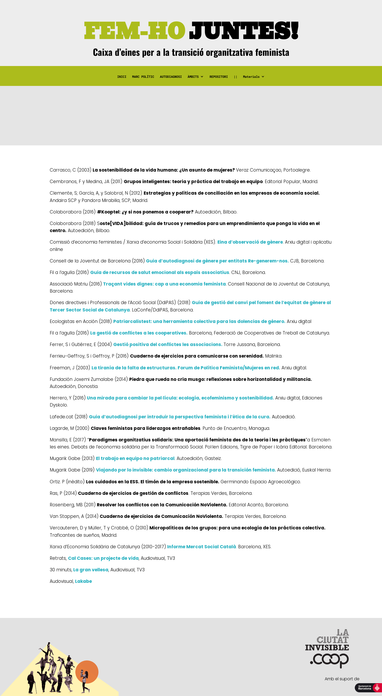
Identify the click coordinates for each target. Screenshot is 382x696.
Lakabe (83, 581)
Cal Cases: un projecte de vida (103, 558)
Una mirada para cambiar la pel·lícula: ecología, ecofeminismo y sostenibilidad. (180, 398)
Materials (251, 77)
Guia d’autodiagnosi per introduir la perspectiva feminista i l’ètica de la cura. (180, 417)
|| (235, 77)
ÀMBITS (193, 77)
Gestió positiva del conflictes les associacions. (167, 344)
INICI (121, 77)
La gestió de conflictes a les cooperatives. (139, 333)
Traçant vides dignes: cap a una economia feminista (164, 284)
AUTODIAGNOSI (171, 77)
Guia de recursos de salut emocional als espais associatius (159, 272)
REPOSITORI (219, 77)
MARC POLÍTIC (143, 77)
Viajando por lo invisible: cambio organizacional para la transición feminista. (186, 470)
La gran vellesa (90, 570)
